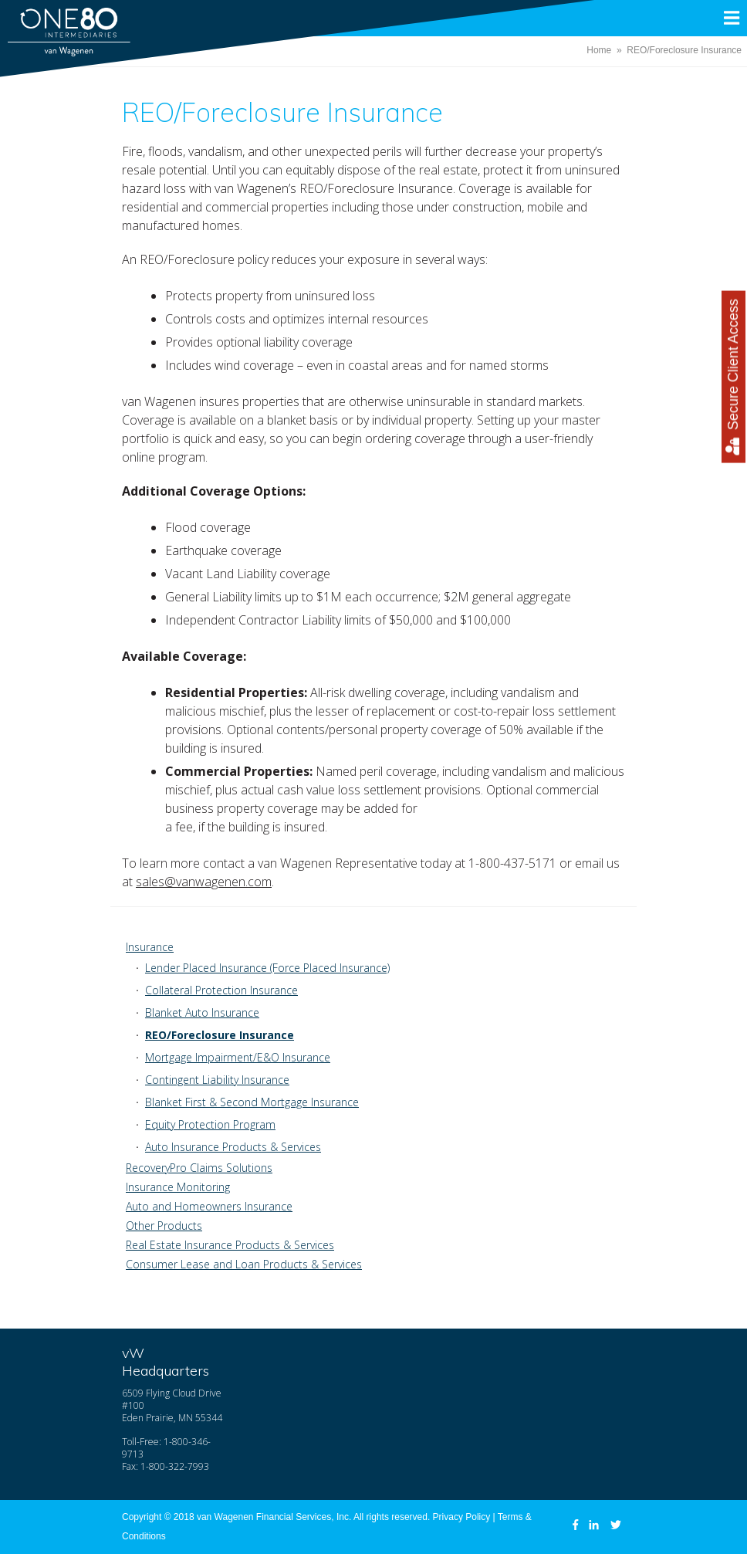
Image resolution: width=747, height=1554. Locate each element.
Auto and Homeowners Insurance (209, 1206)
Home (598, 50)
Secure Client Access (733, 377)
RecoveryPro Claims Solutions (199, 1167)
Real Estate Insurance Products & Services (230, 1244)
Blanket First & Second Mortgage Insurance (252, 1102)
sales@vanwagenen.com (204, 881)
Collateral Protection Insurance (221, 990)
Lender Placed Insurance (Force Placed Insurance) (267, 967)
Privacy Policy (462, 1517)
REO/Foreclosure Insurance (219, 1035)
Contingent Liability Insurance (217, 1079)
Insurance (150, 947)
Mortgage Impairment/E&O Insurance (237, 1057)
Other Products (164, 1225)
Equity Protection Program (210, 1124)
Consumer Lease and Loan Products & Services (244, 1264)
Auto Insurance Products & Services (233, 1146)
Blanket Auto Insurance (202, 1012)
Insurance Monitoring (178, 1187)
